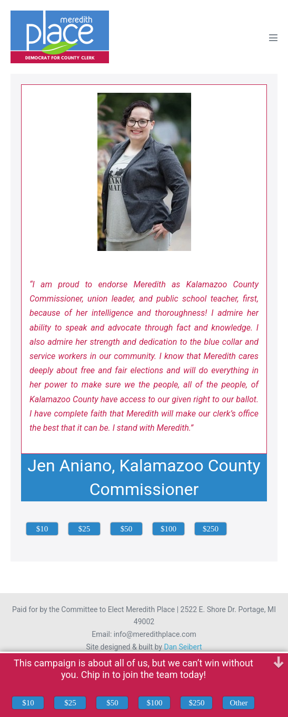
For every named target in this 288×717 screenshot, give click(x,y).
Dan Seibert (183, 647)
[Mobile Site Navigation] (273, 37)
